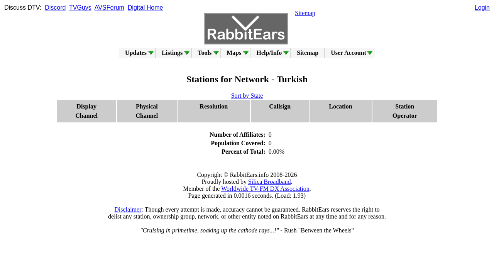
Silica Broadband (269, 181)
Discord (55, 7)
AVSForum (109, 7)
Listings (172, 52)
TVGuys (80, 7)
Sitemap (305, 13)
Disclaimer (127, 209)
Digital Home (145, 7)
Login (482, 7)
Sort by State (247, 95)
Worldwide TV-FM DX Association (265, 188)
